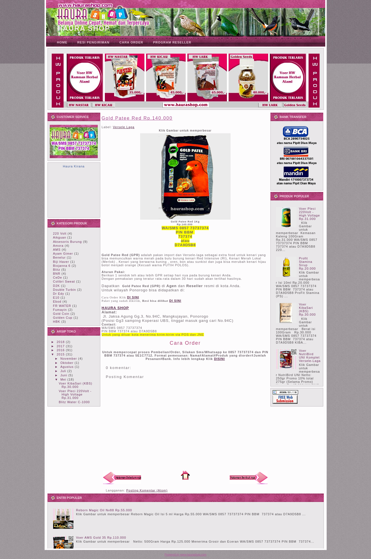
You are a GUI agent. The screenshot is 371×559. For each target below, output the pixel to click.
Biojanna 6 (62, 265)
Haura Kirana (74, 166)
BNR (56, 273)
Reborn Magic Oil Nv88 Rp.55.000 (104, 510)
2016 (61, 350)
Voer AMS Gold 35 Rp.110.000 (101, 537)
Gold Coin (61, 313)
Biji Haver (61, 261)
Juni (63, 375)
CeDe (57, 277)
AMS (57, 249)
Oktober (66, 362)
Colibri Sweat (64, 281)
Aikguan (59, 237)
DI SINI (175, 300)
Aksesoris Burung (67, 241)
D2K (56, 285)
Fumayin (60, 309)
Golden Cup (63, 317)
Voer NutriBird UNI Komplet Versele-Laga (310, 356)
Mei (63, 379)
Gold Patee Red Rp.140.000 (137, 118)
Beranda (185, 475)
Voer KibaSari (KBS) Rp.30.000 (75, 385)
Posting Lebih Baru (122, 477)
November (68, 358)
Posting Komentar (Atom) (147, 490)
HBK (56, 321)
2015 (61, 354)
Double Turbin (64, 289)
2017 (61, 346)
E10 (56, 297)
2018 (61, 342)
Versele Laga (123, 127)
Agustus (67, 366)
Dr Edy (58, 293)
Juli (63, 371)
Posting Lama (249, 477)
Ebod (57, 301)
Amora (58, 245)
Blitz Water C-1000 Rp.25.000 (74, 403)
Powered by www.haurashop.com (185, 554)
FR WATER (62, 305)
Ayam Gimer (63, 253)
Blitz (56, 269)
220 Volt (60, 233)
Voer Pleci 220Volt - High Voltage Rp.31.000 (75, 394)
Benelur (59, 257)
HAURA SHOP (83, 28)
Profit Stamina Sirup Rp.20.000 (307, 263)
